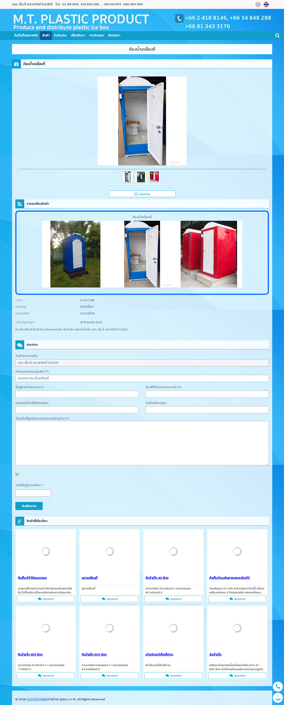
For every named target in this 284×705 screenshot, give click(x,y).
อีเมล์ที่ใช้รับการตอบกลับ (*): (163, 387)
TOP (278, 698)
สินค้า (46, 35)
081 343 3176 (112, 4)
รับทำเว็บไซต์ (35, 699)
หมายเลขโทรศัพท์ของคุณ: (32, 403)
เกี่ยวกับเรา (78, 35)
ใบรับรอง (60, 35)
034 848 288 (89, 4)
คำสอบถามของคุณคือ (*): (32, 371)
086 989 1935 (132, 4)
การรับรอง (96, 35)
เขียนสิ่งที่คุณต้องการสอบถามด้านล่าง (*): (42, 418)
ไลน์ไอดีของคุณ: (156, 403)
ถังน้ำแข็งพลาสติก (26, 35)
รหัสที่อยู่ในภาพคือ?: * (29, 485)
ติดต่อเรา (114, 35)
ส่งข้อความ (29, 506)
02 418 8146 (70, 4)
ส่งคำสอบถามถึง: (26, 356)
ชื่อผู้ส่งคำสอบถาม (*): (29, 387)
